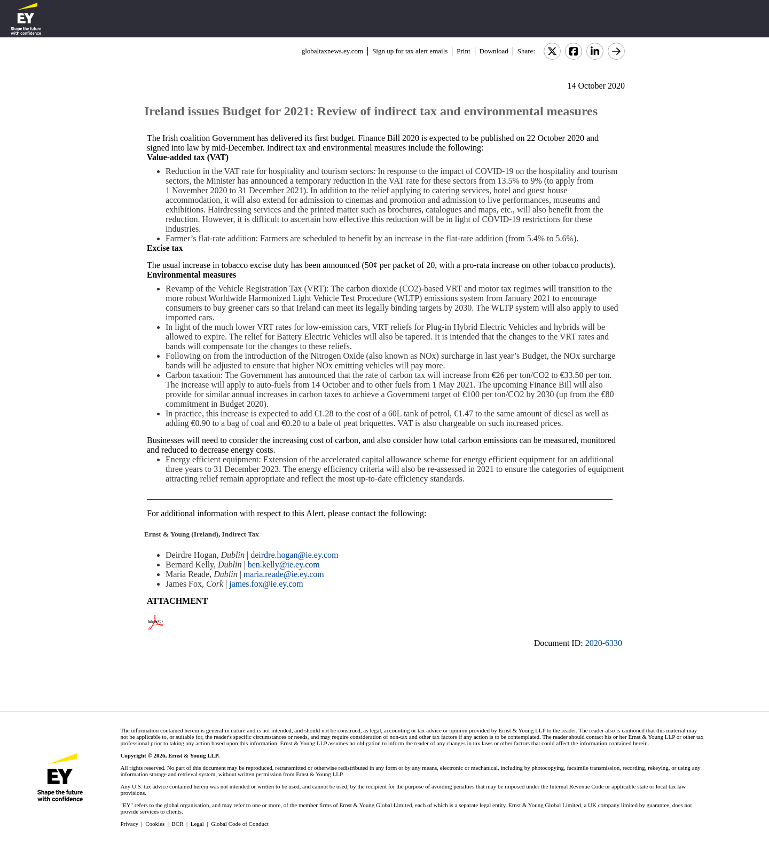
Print (463, 51)
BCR (178, 824)
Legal (197, 824)
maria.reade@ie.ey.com (284, 574)
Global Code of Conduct (240, 824)
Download (494, 51)
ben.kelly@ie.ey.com (284, 564)
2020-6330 (603, 643)
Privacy (129, 824)
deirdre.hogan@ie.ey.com (294, 554)
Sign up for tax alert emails (410, 51)
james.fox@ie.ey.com (266, 583)
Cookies (154, 824)
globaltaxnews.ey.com (332, 51)
